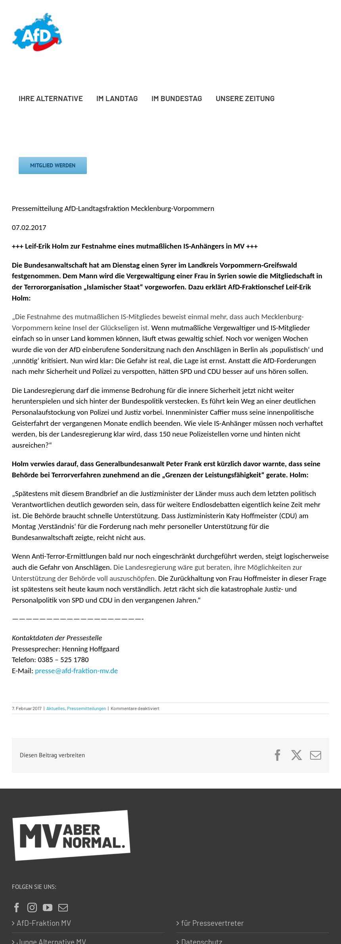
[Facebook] (16, 907)
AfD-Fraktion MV (44, 922)
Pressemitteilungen (86, 708)
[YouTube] (47, 907)
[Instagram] (32, 907)
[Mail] (63, 907)
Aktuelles (55, 708)
